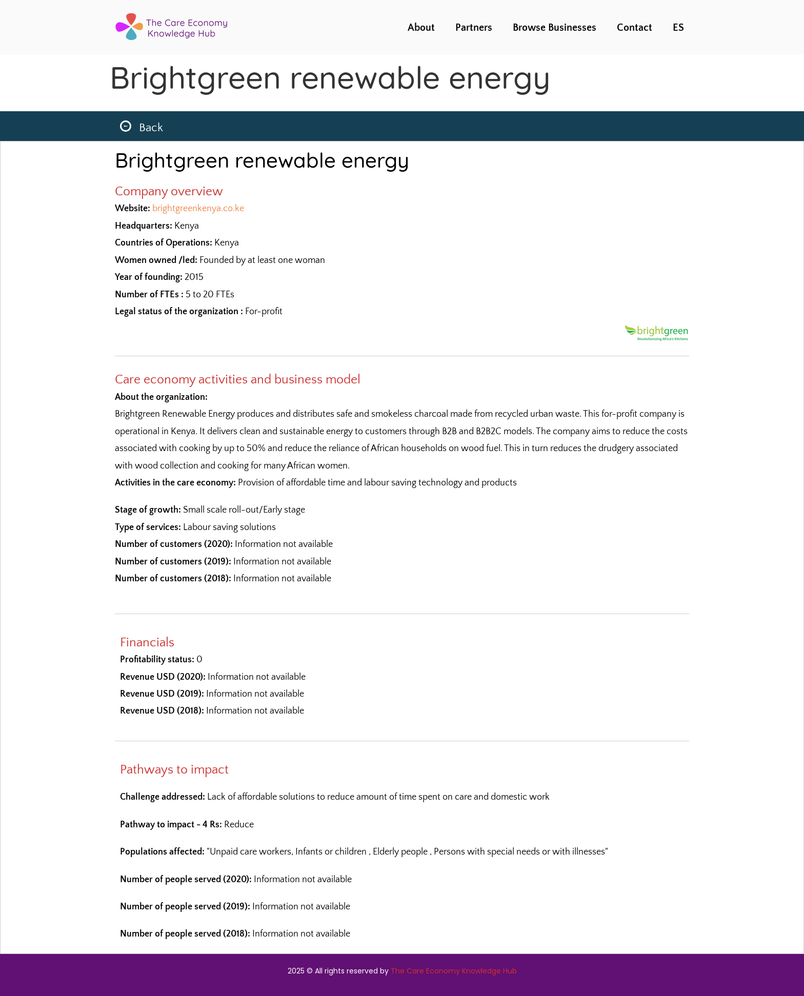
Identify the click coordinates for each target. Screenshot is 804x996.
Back (151, 127)
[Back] (125, 126)
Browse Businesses (554, 27)
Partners (473, 27)
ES (678, 27)
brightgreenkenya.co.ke (198, 209)
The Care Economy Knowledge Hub (454, 971)
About (421, 27)
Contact (634, 27)
